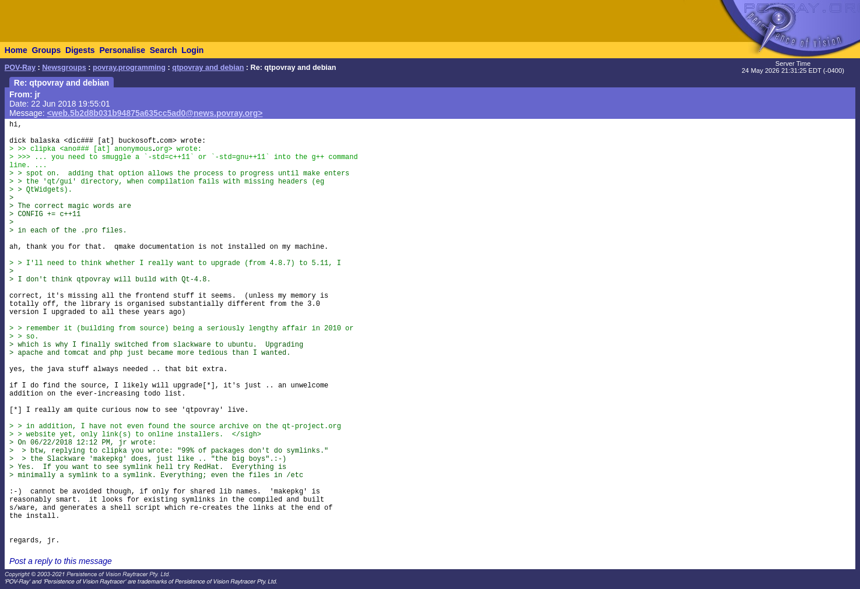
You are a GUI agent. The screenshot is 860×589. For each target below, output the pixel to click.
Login (192, 50)
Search (163, 50)
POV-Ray (20, 68)
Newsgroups (64, 68)
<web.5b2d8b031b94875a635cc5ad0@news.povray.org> (155, 113)
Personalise (122, 50)
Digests (80, 50)
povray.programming (129, 68)
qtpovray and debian (208, 68)
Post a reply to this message (60, 561)
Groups (46, 50)
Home (16, 50)
